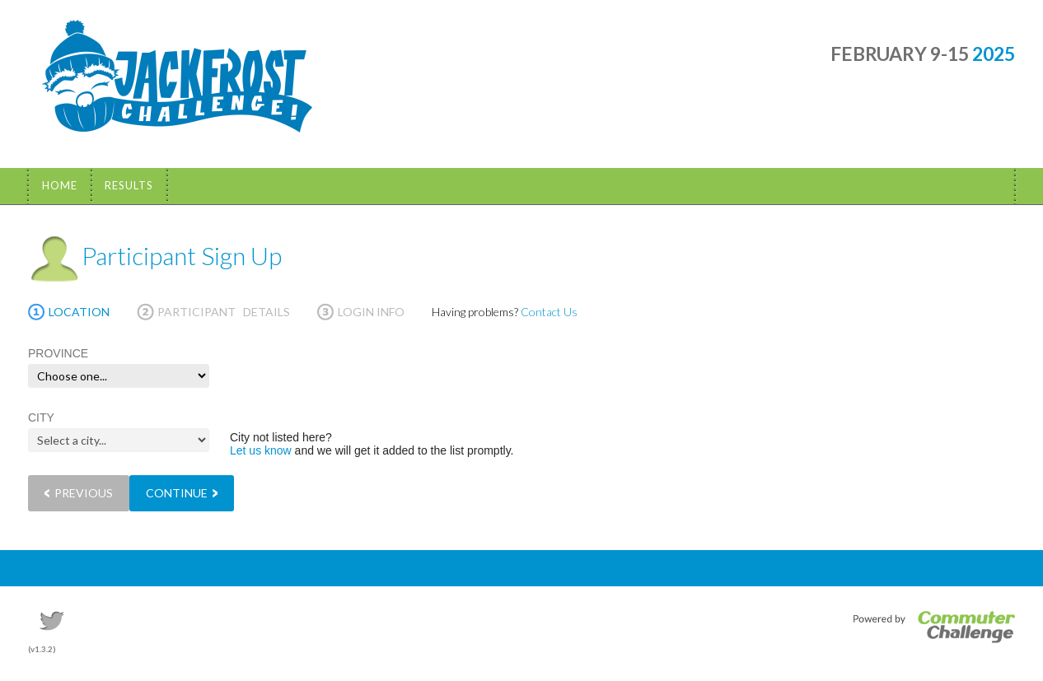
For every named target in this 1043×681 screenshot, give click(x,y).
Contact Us (549, 312)
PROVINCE (58, 353)
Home (59, 185)
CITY (41, 417)
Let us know (261, 450)
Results (129, 185)
